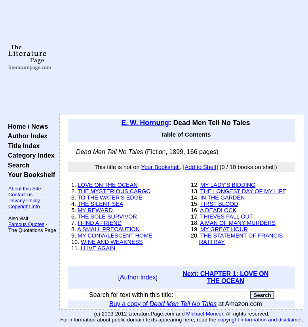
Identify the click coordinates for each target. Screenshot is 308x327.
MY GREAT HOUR (224, 229)
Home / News (26, 126)
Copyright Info (24, 206)
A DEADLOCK (218, 210)
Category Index (29, 155)
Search (16, 165)
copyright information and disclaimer (260, 320)
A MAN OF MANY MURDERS (238, 223)
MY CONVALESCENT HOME (115, 235)
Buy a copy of (163, 303)
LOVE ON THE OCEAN (108, 185)
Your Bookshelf (29, 174)
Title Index (22, 145)
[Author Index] (138, 277)
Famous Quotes (26, 224)
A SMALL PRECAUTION (108, 229)
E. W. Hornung (145, 123)
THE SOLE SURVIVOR (107, 216)
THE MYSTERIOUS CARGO (114, 191)
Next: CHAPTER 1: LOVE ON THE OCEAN (225, 277)
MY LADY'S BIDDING (227, 185)
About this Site (24, 189)
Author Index (26, 135)
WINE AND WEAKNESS (112, 242)
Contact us (20, 195)
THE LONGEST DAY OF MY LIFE (243, 191)
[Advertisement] (182, 57)
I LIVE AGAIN (98, 248)
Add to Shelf (201, 167)
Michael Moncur (204, 314)
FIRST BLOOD (219, 204)
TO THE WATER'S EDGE (110, 197)
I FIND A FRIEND (100, 223)
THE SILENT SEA (101, 204)
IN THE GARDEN (222, 197)
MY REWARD (95, 210)
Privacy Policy (24, 200)
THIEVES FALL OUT (226, 216)
